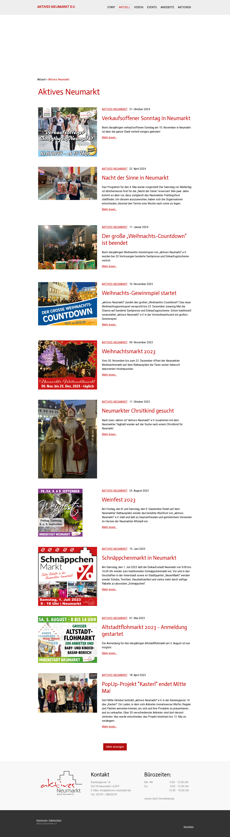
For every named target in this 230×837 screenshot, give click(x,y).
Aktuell (124, 7)
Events (152, 7)
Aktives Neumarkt (114, 109)
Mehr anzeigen (115, 746)
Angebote (167, 7)
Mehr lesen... (109, 137)
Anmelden (189, 827)
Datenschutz (55, 820)
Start (111, 7)
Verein (138, 7)
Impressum (42, 820)
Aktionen (184, 7)
